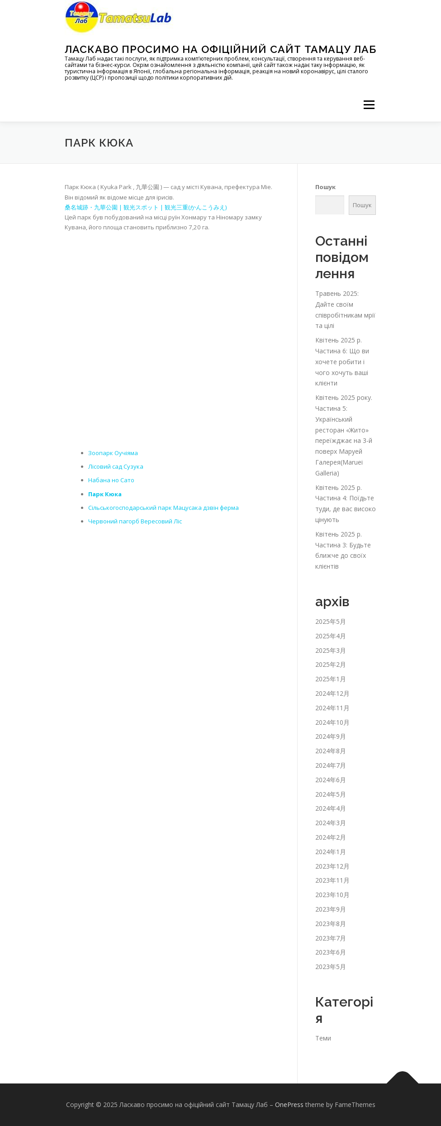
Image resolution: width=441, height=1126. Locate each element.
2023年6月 (330, 952)
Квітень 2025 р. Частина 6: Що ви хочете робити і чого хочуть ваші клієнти (342, 361)
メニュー (369, 104)
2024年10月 (332, 722)
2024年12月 (332, 693)
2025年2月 (330, 664)
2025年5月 (330, 621)
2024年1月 (330, 851)
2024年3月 (330, 822)
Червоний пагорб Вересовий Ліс (135, 521)
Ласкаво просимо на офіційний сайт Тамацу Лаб (220, 49)
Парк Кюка (105, 494)
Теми (323, 1038)
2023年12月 (332, 866)
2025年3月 (330, 650)
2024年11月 (332, 707)
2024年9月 (330, 736)
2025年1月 (330, 679)
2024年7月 (330, 765)
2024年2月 (330, 837)
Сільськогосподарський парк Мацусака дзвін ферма (163, 508)
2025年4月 (330, 636)
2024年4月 (330, 808)
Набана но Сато (111, 480)
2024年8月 (330, 750)
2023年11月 (332, 880)
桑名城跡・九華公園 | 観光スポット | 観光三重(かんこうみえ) (146, 207)
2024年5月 (330, 794)
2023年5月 (330, 966)
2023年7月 (330, 938)
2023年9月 (330, 909)
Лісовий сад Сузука (115, 466)
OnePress (289, 1104)
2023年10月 (332, 894)
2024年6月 (330, 779)
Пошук (325, 187)
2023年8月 (330, 923)
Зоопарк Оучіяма (113, 453)
